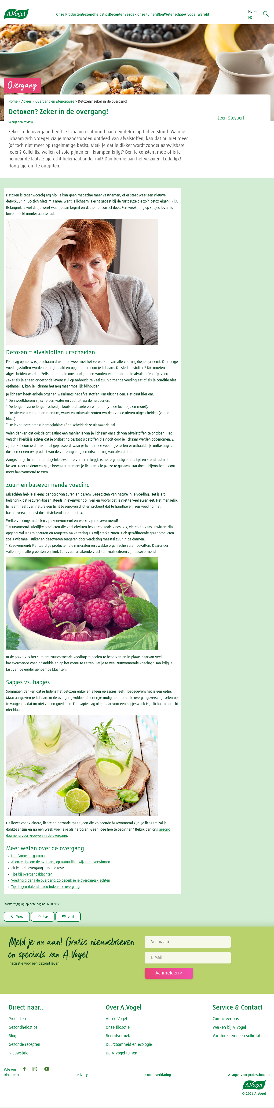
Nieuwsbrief (19, 1054)
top (46, 917)
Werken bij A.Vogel (229, 1028)
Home (13, 101)
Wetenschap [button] (175, 14)
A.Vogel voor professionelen (249, 1075)
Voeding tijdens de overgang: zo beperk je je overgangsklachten (60, 880)
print (74, 917)
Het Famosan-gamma (28, 856)
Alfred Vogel (116, 1019)
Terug (18, 917)
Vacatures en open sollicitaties (239, 1036)
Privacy (82, 1075)
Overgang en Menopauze (55, 101)
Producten (17, 1019)
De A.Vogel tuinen (121, 1054)
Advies (27, 101)
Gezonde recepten (24, 1045)
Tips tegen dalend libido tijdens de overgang (45, 887)
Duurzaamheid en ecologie (129, 1045)
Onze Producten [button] (70, 14)
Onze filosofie (118, 1028)
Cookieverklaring (158, 1075)
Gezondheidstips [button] (96, 14)
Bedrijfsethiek (118, 1036)
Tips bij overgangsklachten (32, 874)
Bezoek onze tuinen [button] (142, 14)
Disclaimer (11, 1075)
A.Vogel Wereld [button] (197, 14)
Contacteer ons (226, 1019)
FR (250, 17)
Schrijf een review (22, 122)
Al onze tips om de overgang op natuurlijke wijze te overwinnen (60, 862)
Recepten (118, 14)
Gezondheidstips (23, 1028)
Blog (161, 14)
